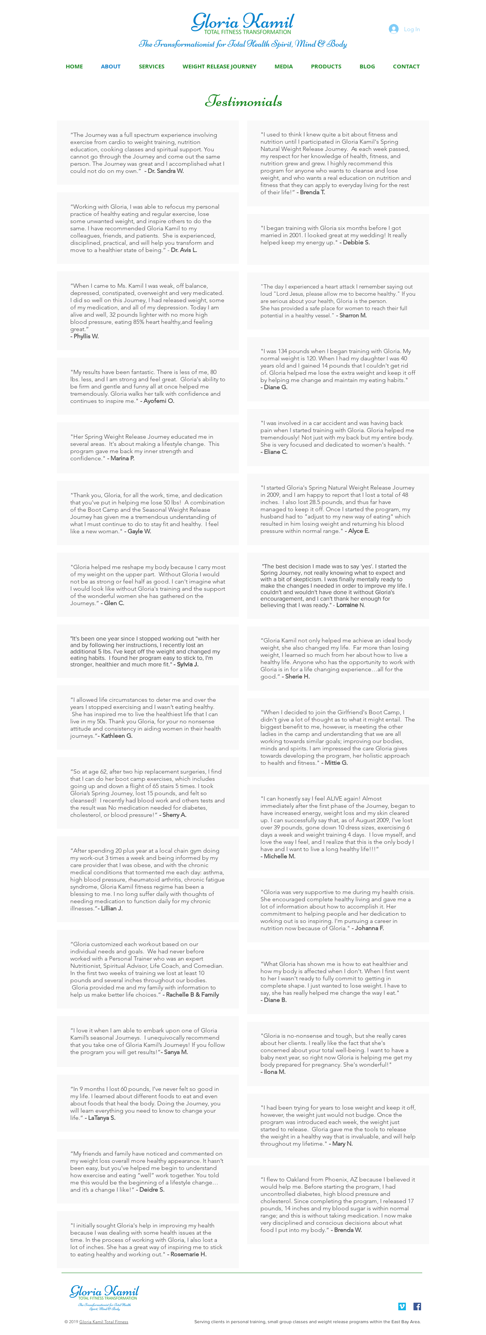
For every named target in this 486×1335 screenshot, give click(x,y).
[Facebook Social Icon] (417, 1306)
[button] (283, 66)
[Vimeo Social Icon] (402, 1306)
